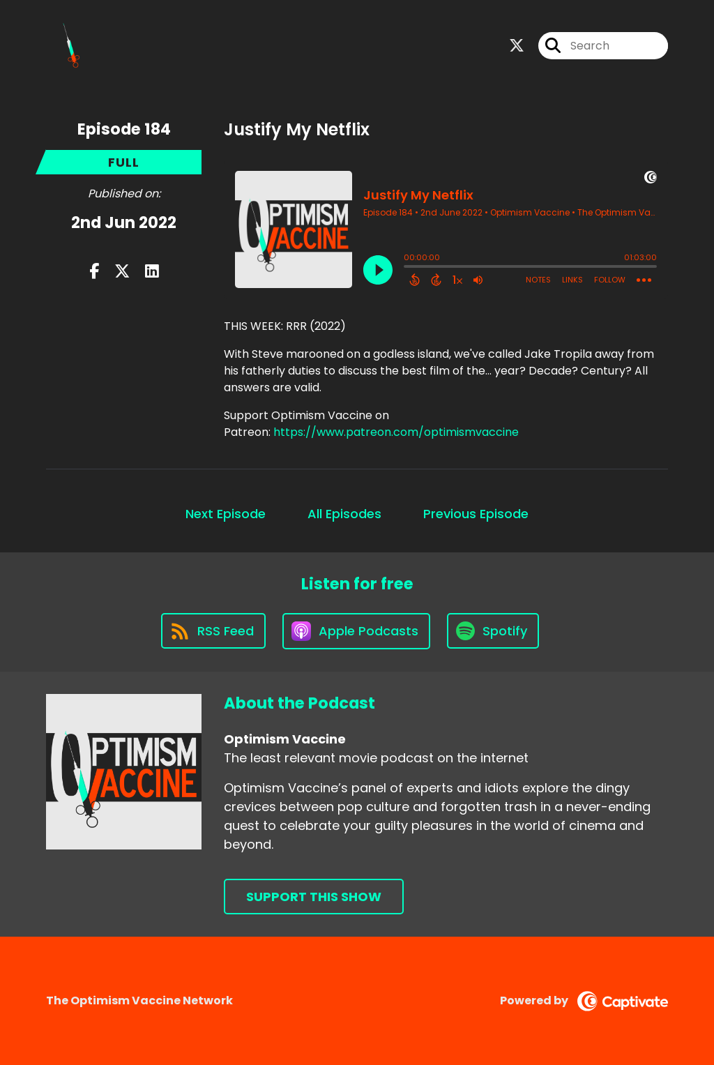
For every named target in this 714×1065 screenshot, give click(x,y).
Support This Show (313, 896)
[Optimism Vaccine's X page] (516, 45)
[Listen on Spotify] (493, 631)
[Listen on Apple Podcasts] (356, 631)
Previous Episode (476, 513)
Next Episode (225, 513)
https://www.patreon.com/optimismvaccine (396, 432)
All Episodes (344, 513)
